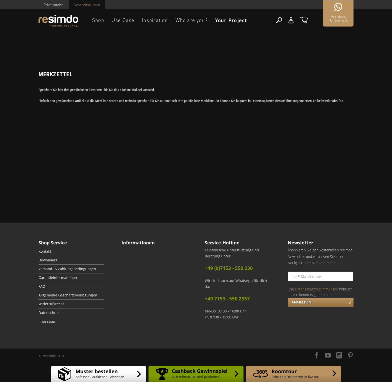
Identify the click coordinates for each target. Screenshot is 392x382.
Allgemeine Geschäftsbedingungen (67, 295)
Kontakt (44, 251)
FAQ (41, 286)
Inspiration (155, 20)
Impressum (48, 321)
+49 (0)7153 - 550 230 (229, 268)
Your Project (231, 20)
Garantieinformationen (57, 277)
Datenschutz (49, 312)
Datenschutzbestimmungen (316, 289)
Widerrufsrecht (51, 304)
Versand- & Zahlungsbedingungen (67, 269)
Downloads (47, 260)
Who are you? (192, 20)
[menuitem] (71, 251)
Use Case (123, 20)
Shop (98, 20)
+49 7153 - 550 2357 (227, 298)
